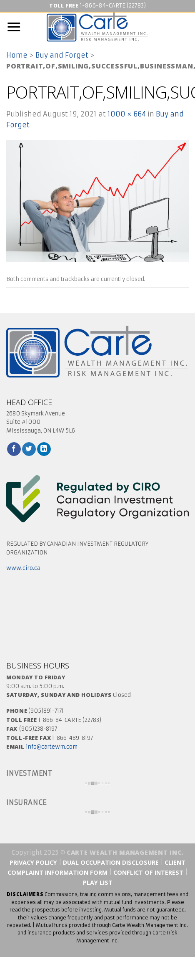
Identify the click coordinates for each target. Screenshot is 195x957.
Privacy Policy (33, 862)
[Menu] (13, 27)
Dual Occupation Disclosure (111, 862)
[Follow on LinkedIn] (44, 449)
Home (17, 55)
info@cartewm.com (52, 746)
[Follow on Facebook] (14, 449)
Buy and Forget (61, 55)
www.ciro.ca (23, 568)
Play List (97, 882)
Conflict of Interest (149, 872)
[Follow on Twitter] (29, 449)
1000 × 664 (127, 114)
